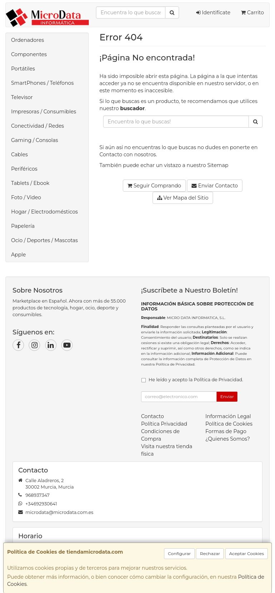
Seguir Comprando (154, 185)
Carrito (252, 12)
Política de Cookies (229, 424)
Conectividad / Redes (37, 126)
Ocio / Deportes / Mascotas (44, 240)
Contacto (111, 154)
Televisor (22, 97)
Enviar (227, 396)
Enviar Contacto (215, 185)
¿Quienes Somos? (228, 439)
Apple (18, 254)
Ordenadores (27, 40)
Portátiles (23, 68)
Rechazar (210, 553)
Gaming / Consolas (34, 140)
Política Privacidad (164, 424)
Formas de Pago (226, 431)
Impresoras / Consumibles (43, 111)
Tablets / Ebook (30, 183)
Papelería (23, 226)
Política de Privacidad (175, 364)
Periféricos (24, 169)
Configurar (179, 553)
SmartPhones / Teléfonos (42, 83)
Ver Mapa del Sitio (182, 198)
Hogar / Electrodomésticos (44, 212)
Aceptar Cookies (246, 553)
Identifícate (213, 12)
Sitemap (217, 165)
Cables (19, 154)
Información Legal (228, 416)
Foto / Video (26, 197)
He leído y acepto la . (196, 379)
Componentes (29, 54)
